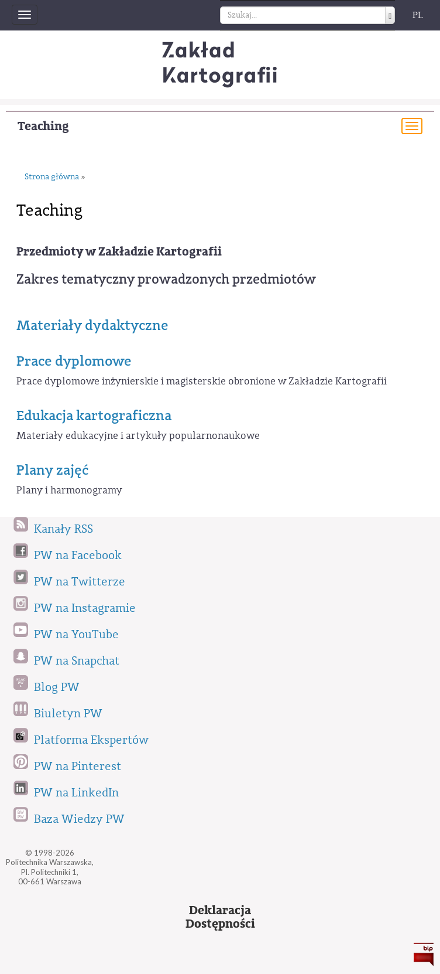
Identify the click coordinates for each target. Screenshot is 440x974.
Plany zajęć (52, 470)
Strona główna (52, 177)
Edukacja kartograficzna (93, 415)
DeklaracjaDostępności (220, 917)
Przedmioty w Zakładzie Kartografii (119, 251)
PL (417, 15)
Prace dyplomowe (74, 361)
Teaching (43, 126)
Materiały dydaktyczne (92, 325)
